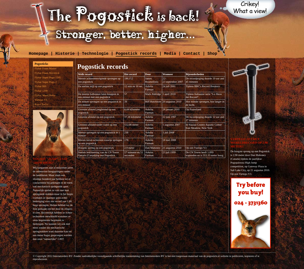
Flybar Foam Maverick (47, 73)
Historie (65, 53)
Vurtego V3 (41, 99)
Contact (191, 53)
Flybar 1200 (41, 90)
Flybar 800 (40, 86)
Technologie (95, 53)
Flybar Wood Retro (45, 95)
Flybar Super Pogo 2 (46, 82)
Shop (212, 53)
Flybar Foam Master (46, 68)
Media (170, 53)
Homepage (38, 53)
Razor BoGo (41, 104)
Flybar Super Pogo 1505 (48, 77)
